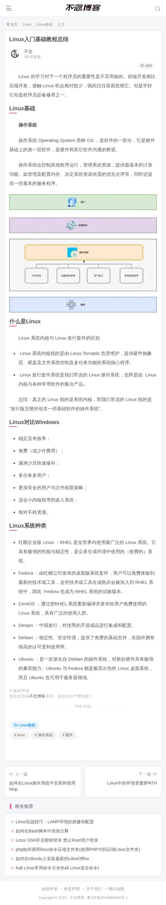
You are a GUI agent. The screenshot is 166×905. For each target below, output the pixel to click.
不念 (28, 51)
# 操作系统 (44, 735)
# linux (19, 735)
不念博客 (37, 696)
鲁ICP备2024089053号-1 (107, 897)
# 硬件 (68, 735)
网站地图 (116, 889)
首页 (12, 24)
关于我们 (94, 889)
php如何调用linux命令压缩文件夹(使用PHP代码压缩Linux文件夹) (78, 849)
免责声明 (72, 889)
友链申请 (50, 889)
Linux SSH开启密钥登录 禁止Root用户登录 (57, 840)
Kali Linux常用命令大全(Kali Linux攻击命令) (57, 867)
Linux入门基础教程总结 (38, 39)
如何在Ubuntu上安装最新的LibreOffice (52, 858)
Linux (26, 24)
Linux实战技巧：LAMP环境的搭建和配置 (55, 821)
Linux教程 (44, 24)
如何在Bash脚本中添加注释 (42, 830)
